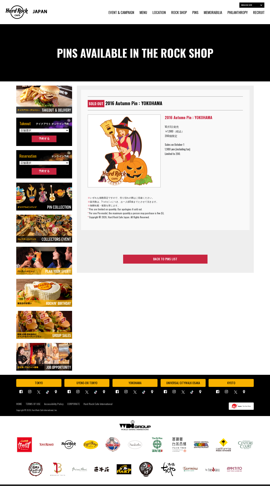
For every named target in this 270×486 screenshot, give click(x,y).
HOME (19, 404)
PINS (195, 12)
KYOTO (231, 383)
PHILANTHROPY (238, 12)
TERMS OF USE (33, 404)
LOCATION (159, 12)
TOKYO (39, 383)
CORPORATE (73, 404)
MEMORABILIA (213, 12)
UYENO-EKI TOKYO (86, 383)
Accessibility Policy (54, 404)
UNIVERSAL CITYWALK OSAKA (183, 383)
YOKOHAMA (134, 383)
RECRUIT (259, 12)
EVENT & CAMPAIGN (121, 12)
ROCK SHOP (179, 12)
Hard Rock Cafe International (98, 404)
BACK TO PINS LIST (165, 259)
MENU (143, 12)
